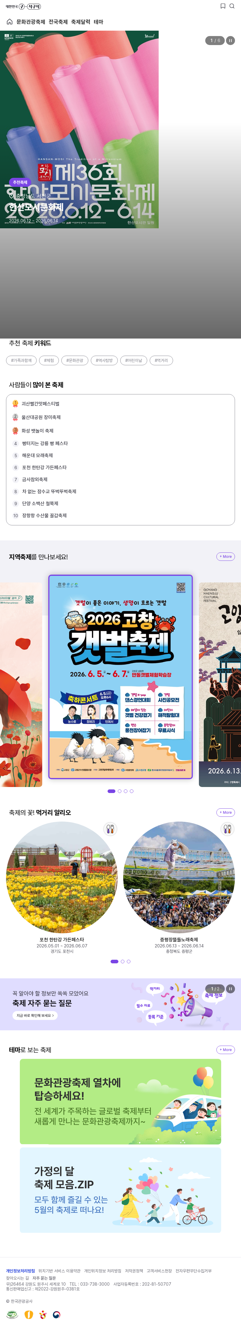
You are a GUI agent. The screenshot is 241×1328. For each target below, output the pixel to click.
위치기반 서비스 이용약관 (59, 1271)
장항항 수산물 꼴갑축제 (44, 515)
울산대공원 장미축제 (41, 417)
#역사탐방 (104, 360)
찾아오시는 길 (17, 1278)
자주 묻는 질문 (44, 1278)
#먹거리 (161, 360)
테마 (98, 22)
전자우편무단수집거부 (193, 1271)
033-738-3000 (95, 1284)
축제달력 (80, 22)
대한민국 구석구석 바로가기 (23, 7)
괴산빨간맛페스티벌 (40, 404)
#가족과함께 (21, 360)
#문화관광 (74, 360)
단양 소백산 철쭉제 (40, 503)
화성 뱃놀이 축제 (37, 431)
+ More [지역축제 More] (226, 557)
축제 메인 (9, 21)
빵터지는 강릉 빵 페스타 (45, 443)
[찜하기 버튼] (223, 6)
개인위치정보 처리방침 (102, 1271)
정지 (230, 40)
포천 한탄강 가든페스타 (44, 467)
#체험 (49, 360)
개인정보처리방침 (20, 1271)
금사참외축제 (34, 479)
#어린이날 (133, 360)
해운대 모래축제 (37, 455)
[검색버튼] (232, 6)
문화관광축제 (31, 22)
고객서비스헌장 (159, 1271)
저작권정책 (134, 1271)
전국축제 (58, 22)
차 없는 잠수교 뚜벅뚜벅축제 (49, 491)
